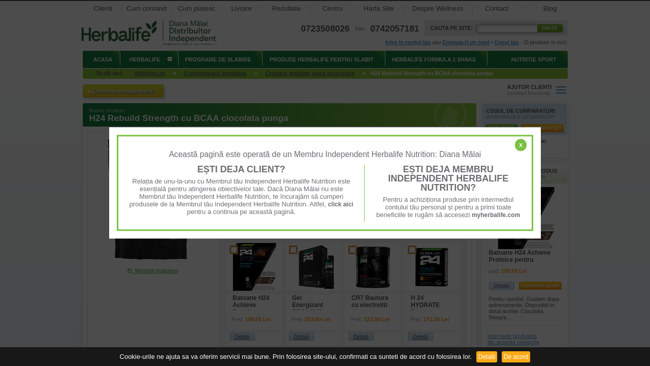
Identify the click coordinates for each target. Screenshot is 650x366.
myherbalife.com (496, 215)
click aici (340, 204)
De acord (516, 356)
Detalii (486, 356)
